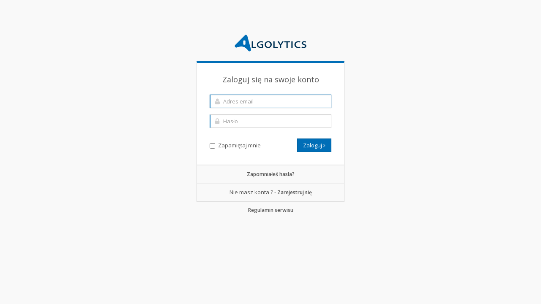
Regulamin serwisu (270, 210)
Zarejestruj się (294, 192)
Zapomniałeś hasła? (271, 174)
